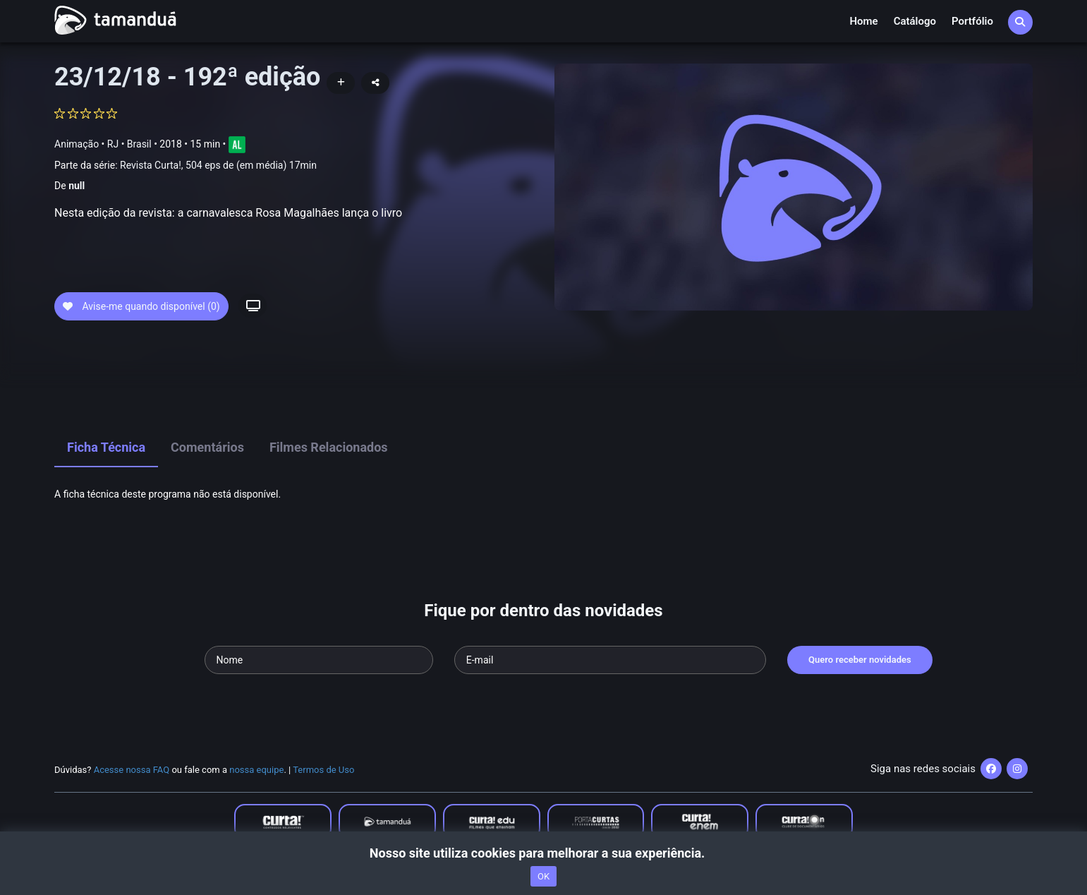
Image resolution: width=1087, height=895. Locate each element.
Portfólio (972, 21)
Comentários (207, 447)
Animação (76, 144)
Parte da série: (185, 165)
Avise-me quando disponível (141, 306)
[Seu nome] (319, 660)
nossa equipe (256, 769)
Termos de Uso (323, 769)
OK (543, 876)
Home (863, 21)
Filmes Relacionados (328, 447)
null (76, 185)
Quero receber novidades (859, 659)
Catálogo (915, 21)
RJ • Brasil (129, 144)
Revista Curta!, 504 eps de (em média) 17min (218, 165)
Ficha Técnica (106, 447)
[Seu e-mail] (610, 660)
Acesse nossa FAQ (132, 769)
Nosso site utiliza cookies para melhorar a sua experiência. (543, 853)
